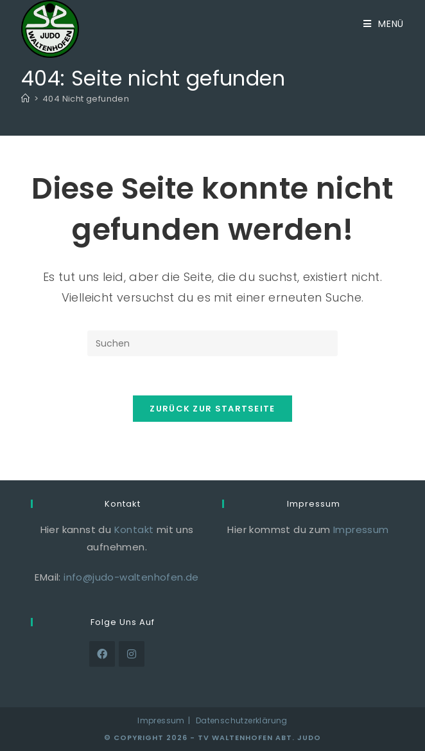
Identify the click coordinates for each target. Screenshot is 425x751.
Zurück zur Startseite (212, 409)
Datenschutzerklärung (242, 720)
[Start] (25, 99)
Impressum (361, 529)
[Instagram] (131, 654)
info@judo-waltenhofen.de (131, 577)
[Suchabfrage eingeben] (212, 343)
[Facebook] (102, 654)
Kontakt (134, 529)
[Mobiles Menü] (383, 23)
